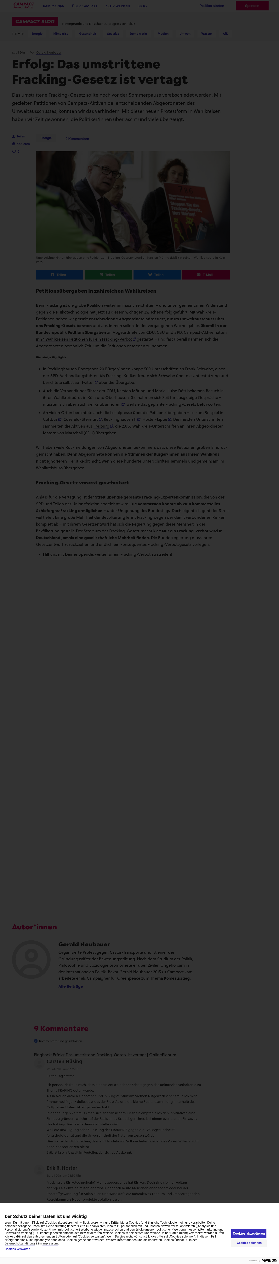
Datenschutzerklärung (20, 1243)
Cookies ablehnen (249, 1243)
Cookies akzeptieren (249, 1233)
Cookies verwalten (17, 1249)
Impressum (50, 1243)
